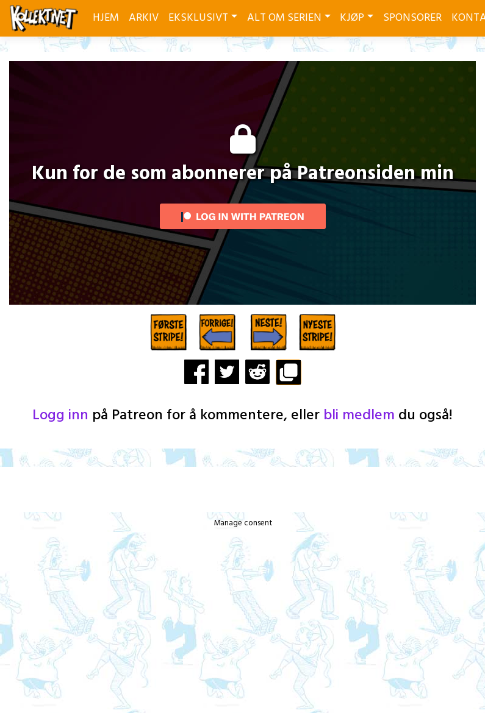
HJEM (106, 18)
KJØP (352, 18)
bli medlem (359, 415)
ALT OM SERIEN (284, 18)
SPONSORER (412, 18)
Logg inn (60, 415)
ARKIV (144, 18)
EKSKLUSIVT (198, 18)
